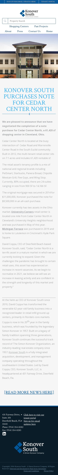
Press (20, 31)
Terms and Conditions (31, 471)
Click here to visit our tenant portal (34, 416)
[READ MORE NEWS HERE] (29, 392)
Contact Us (34, 31)
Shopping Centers (19, 26)
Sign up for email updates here (21, 2)
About (8, 31)
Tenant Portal (48, 2)
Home (49, 31)
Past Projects (41, 26)
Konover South (17, 352)
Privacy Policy (49, 471)
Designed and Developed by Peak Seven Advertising (28, 469)
